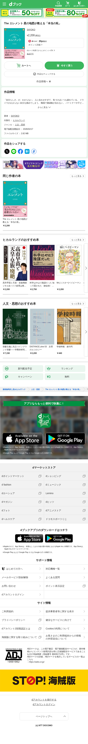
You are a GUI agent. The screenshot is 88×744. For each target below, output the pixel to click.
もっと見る (76, 176)
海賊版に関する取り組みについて (19, 637)
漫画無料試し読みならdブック (14, 389)
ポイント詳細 (34, 45)
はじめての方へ (12, 568)
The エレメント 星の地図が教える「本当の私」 (63, 389)
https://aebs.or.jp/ (36, 662)
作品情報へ (42, 81)
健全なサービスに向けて (59, 620)
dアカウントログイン (13, 594)
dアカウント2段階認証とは (16, 628)
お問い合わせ (9, 586)
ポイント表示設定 (55, 586)
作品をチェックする (46, 74)
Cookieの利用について (58, 628)
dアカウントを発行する (44, 699)
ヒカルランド (19, 120)
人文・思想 (20, 125)
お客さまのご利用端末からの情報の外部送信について (63, 637)
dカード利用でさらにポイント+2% (40, 50)
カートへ (26, 65)
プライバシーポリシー (13, 620)
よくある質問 (53, 577)
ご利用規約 (7, 611)
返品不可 (30, 54)
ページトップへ (44, 716)
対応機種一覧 (53, 568)
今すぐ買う (67, 65)
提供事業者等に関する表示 (60, 611)
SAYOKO (31, 29)
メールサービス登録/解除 (15, 577)
